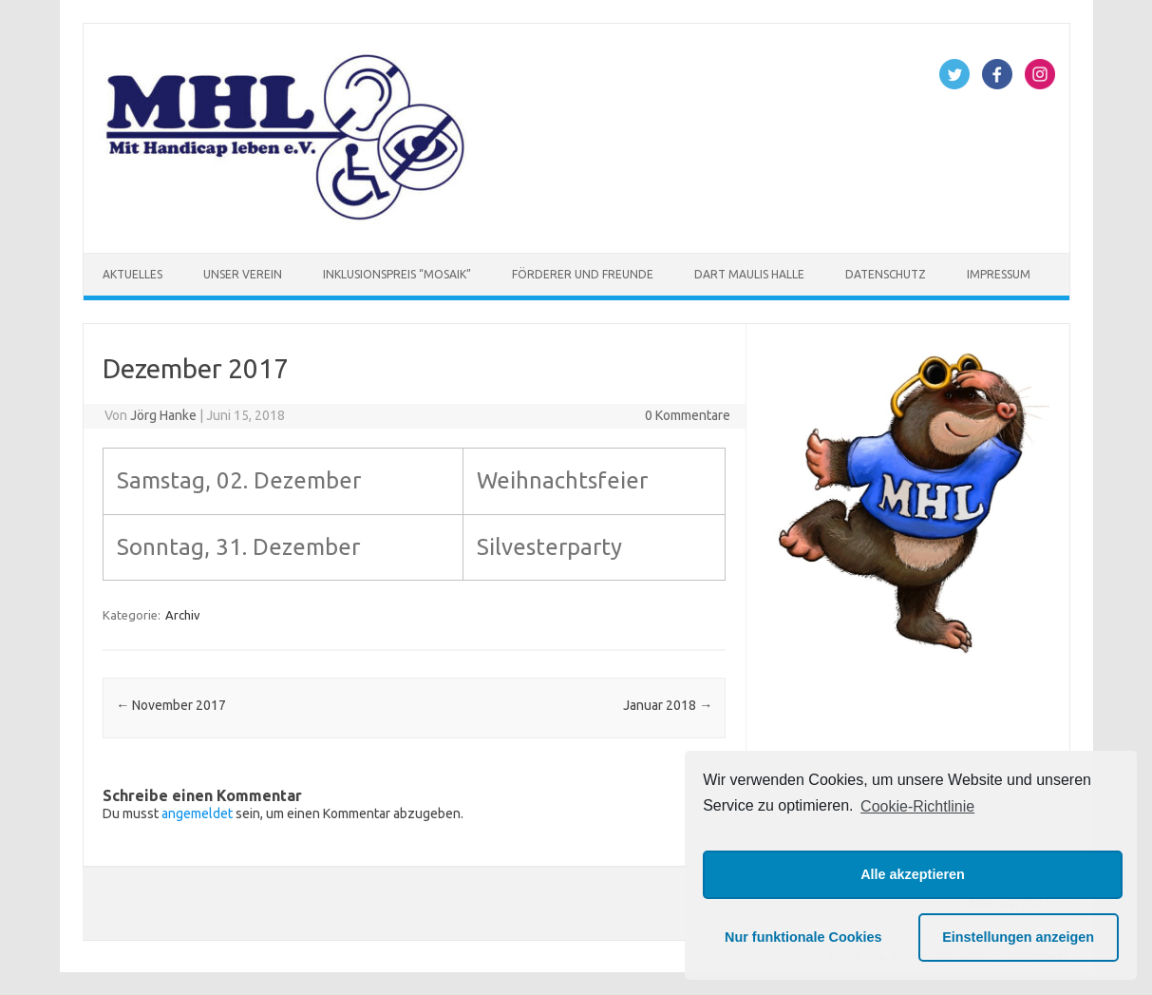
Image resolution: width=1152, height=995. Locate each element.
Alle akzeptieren (912, 874)
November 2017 (171, 705)
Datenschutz (885, 274)
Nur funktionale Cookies (803, 937)
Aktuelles (132, 274)
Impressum (998, 274)
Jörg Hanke (163, 415)
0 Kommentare (687, 415)
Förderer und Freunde (582, 274)
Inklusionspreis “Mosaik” (397, 274)
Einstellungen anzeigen (1018, 937)
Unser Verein (242, 274)
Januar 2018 (667, 705)
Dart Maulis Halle (749, 274)
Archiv (182, 615)
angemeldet (197, 813)
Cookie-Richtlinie (917, 806)
